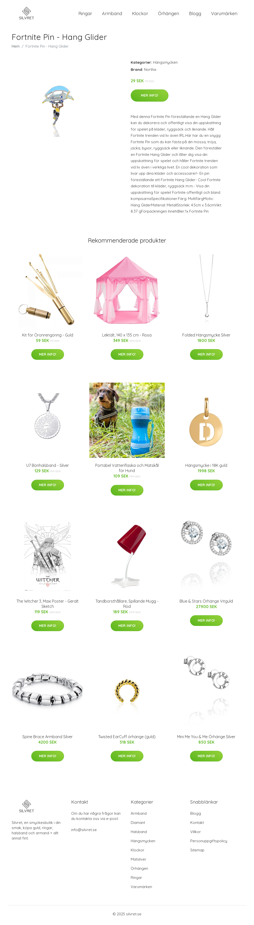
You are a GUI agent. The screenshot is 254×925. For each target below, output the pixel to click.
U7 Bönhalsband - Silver (47, 468)
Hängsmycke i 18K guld (206, 468)
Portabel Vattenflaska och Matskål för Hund (127, 471)
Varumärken (224, 15)
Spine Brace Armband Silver (47, 739)
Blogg (195, 15)
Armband (112, 15)
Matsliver (138, 861)
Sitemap (197, 852)
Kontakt (197, 825)
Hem (16, 48)
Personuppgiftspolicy (208, 843)
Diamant (138, 825)
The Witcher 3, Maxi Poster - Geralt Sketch (47, 606)
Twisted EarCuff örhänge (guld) (127, 739)
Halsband (139, 834)
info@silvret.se (84, 832)
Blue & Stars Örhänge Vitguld (206, 603)
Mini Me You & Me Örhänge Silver (206, 739)
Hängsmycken (165, 64)
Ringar (85, 15)
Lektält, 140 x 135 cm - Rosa (127, 337)
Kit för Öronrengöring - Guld (47, 337)
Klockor (140, 15)
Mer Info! (149, 98)
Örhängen (168, 15)
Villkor (195, 834)
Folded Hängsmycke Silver (206, 337)
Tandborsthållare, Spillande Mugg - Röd (127, 606)
